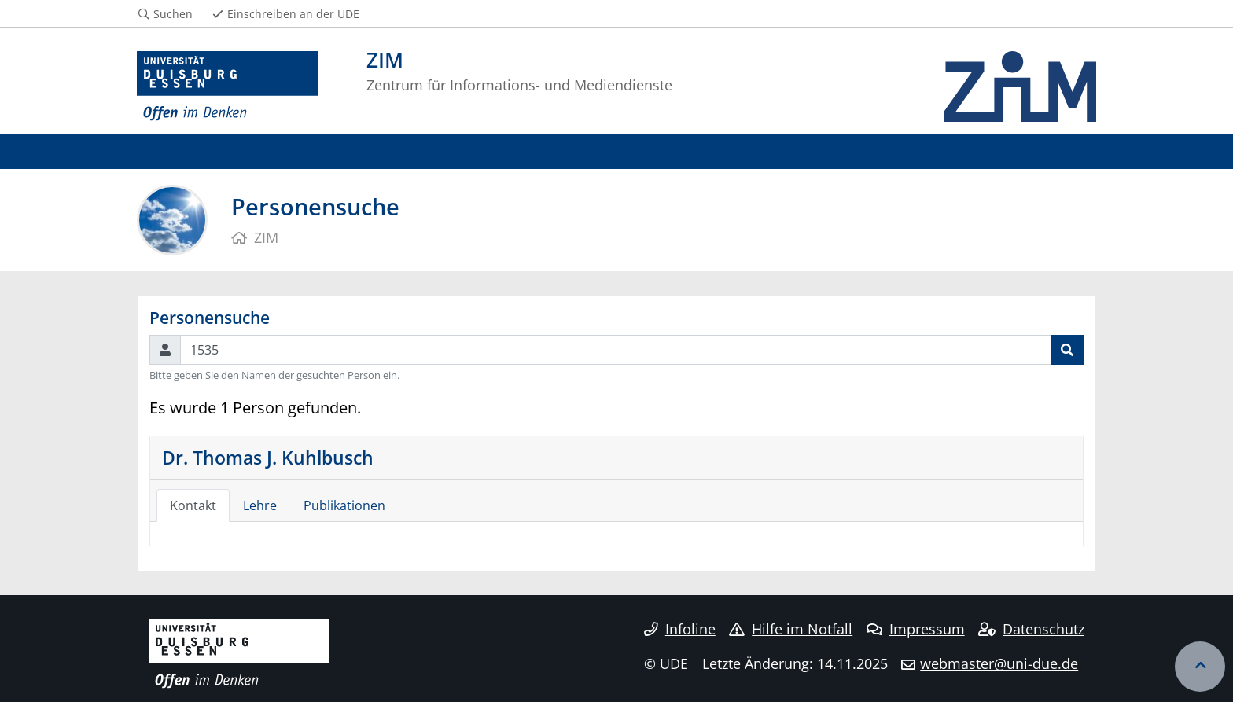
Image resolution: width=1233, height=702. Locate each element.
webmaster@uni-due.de (999, 663)
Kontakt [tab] (193, 505)
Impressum (916, 628)
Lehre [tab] (260, 505)
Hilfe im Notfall (790, 628)
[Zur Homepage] (227, 86)
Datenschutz (1031, 628)
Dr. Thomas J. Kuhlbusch (268, 457)
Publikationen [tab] (344, 505)
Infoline (680, 628)
